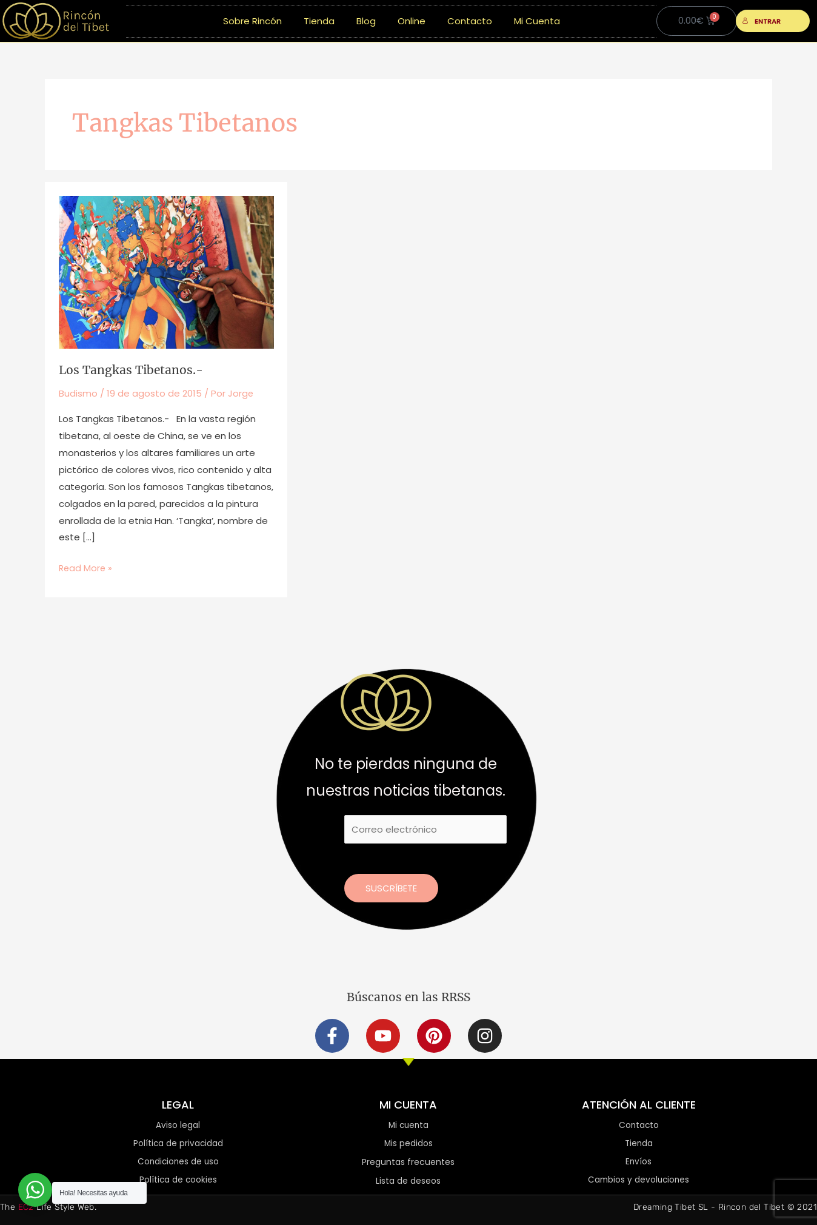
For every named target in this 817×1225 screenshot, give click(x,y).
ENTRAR (761, 21)
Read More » (86, 566)
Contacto (469, 21)
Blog (366, 21)
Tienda (319, 21)
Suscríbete (391, 886)
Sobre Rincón (252, 21)
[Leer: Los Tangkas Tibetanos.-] (166, 271)
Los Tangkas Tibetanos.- (133, 369)
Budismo (78, 392)
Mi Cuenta (537, 21)
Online (411, 21)
